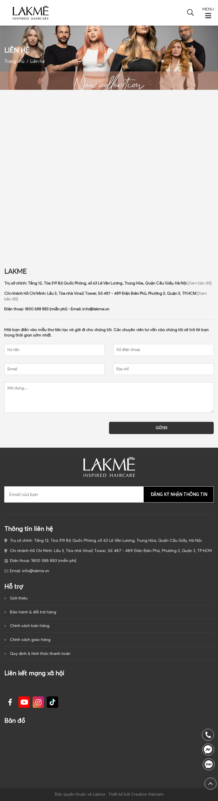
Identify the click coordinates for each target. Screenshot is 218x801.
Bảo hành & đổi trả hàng (33, 612)
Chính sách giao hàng (30, 639)
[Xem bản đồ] (199, 294)
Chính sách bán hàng (29, 625)
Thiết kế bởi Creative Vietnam (136, 794)
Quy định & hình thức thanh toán (40, 653)
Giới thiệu (19, 598)
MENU (208, 9)
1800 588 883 (211, 764)
